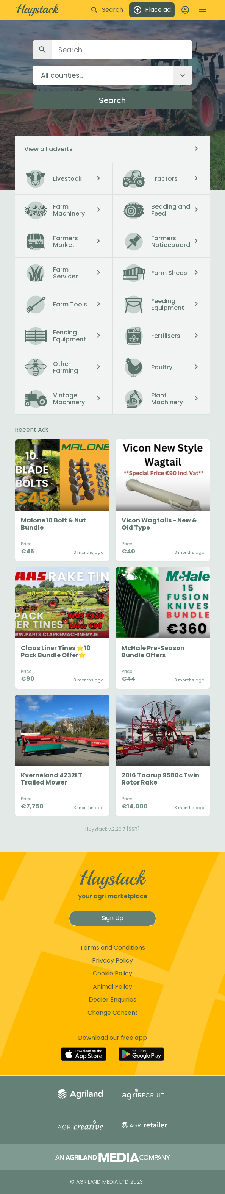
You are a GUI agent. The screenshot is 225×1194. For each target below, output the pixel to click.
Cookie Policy (112, 973)
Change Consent (113, 1012)
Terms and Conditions (112, 947)
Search (112, 100)
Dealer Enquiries (112, 999)
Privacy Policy (112, 960)
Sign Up (112, 918)
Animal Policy (112, 986)
